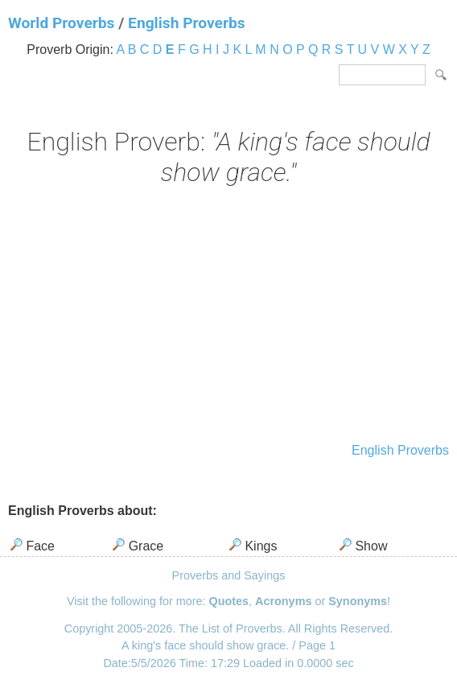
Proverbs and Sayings (229, 575)
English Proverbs (186, 23)
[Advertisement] (228, 316)
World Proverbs (61, 23)
